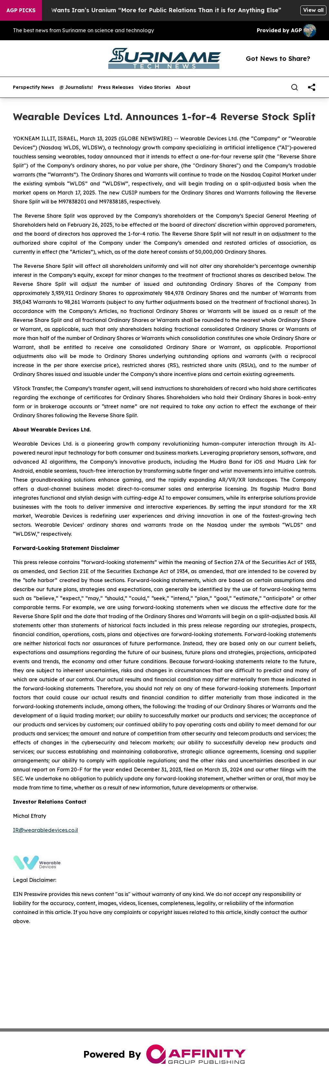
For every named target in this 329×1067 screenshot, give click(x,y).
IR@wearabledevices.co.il (45, 830)
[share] (311, 87)
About (183, 87)
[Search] (294, 87)
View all (313, 10)
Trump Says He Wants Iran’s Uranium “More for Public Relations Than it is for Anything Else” (148, 10)
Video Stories (155, 87)
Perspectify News (33, 87)
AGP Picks (20, 10)
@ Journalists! (76, 87)
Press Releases (116, 87)
